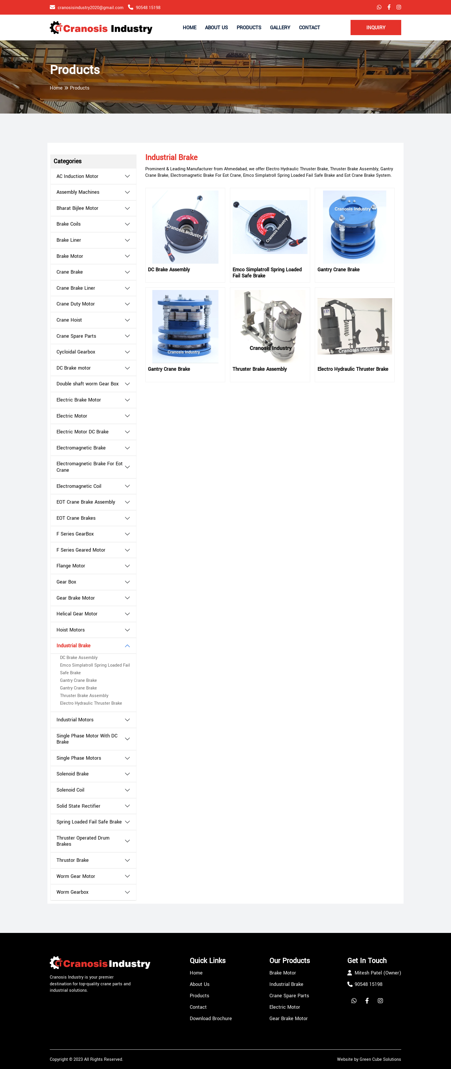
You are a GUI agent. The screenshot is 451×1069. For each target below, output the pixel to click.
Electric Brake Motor (79, 400)
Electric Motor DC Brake (83, 432)
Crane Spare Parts (76, 336)
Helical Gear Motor (77, 614)
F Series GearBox (75, 534)
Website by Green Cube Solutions (369, 1059)
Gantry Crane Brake (78, 680)
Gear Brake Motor (76, 598)
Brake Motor (70, 256)
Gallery (280, 27)
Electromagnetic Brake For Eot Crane (90, 467)
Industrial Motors (75, 720)
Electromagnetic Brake (81, 448)
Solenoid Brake (73, 774)
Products (249, 27)
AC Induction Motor (77, 176)
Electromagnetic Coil (79, 486)
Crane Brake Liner (76, 288)
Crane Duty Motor (76, 304)
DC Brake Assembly (79, 658)
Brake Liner (69, 240)
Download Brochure (211, 1018)
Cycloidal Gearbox (76, 352)
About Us (216, 27)
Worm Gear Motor (76, 876)
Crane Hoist (69, 320)
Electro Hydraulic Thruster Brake (91, 703)
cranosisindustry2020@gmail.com (91, 8)
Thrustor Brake (73, 860)
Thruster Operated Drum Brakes (83, 841)
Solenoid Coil (70, 790)
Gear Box (66, 582)
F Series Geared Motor (81, 550)
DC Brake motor (74, 368)
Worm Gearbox (72, 892)
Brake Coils (69, 224)
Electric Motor (72, 416)
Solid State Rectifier (78, 806)
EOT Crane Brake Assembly (86, 502)
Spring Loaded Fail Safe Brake (89, 822)
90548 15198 (148, 8)
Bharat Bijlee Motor (77, 208)
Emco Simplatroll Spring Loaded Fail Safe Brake (267, 272)
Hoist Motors (71, 630)
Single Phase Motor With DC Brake (87, 739)
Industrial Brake (73, 646)
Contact (309, 27)
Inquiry (375, 27)
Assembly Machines (78, 192)
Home (189, 27)
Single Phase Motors (79, 758)
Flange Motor (71, 566)
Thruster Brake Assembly (84, 696)
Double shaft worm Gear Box (88, 384)
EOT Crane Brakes (76, 518)
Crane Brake (70, 272)
